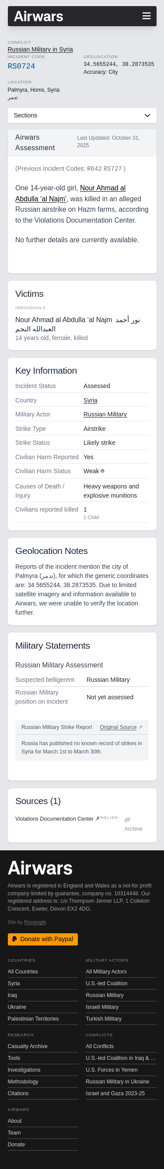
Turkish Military (104, 1019)
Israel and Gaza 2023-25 (115, 1093)
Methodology (23, 1082)
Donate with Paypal (42, 938)
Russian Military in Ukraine (117, 1082)
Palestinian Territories (33, 1019)
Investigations (24, 1070)
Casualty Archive (28, 1046)
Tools (14, 1058)
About (15, 1121)
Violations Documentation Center (57, 819)
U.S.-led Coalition (106, 983)
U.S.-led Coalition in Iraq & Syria (121, 1058)
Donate (16, 1144)
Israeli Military (102, 1007)
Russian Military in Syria (40, 49)
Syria (91, 400)
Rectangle (35, 922)
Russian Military (105, 414)
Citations (18, 1093)
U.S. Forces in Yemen (111, 1070)
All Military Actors (106, 972)
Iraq (12, 995)
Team (14, 1133)
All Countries (23, 972)
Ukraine (17, 1007)
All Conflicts (100, 1046)
